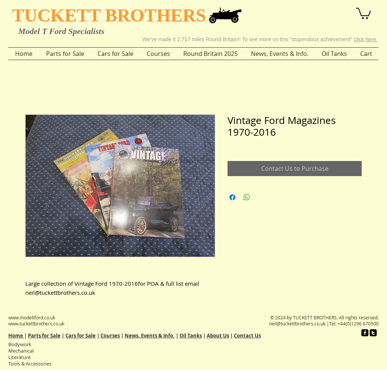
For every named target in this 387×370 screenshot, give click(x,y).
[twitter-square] (373, 332)
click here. (366, 39)
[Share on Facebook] (232, 197)
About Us (218, 335)
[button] (342, 10)
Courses (110, 335)
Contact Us (247, 335)
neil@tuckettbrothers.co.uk (297, 323)
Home (16, 335)
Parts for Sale (44, 335)
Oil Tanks (191, 335)
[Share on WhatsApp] (246, 197)
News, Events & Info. (150, 335)
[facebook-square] (364, 332)
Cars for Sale (80, 335)
